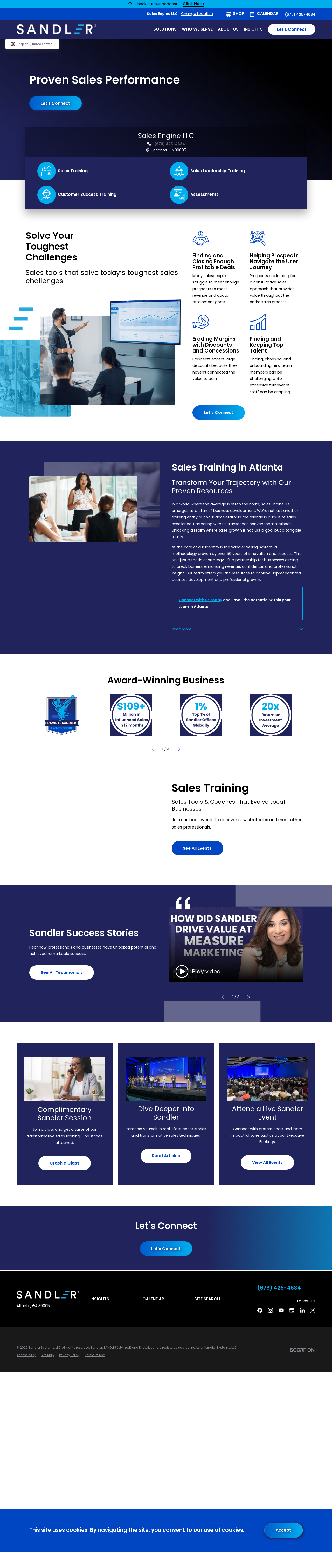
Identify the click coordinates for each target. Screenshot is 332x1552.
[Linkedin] (302, 1310)
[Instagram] (270, 1310)
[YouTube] (281, 1310)
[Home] (56, 29)
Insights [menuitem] (253, 29)
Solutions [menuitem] (165, 29)
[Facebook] (259, 1310)
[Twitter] (312, 1310)
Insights (99, 1299)
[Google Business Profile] (291, 1310)
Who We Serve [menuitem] (197, 29)
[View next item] (179, 749)
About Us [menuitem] (228, 29)
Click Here (193, 4)
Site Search (207, 1299)
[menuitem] (26, 1355)
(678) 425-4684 (300, 14)
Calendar (268, 14)
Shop (238, 14)
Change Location (197, 13)
